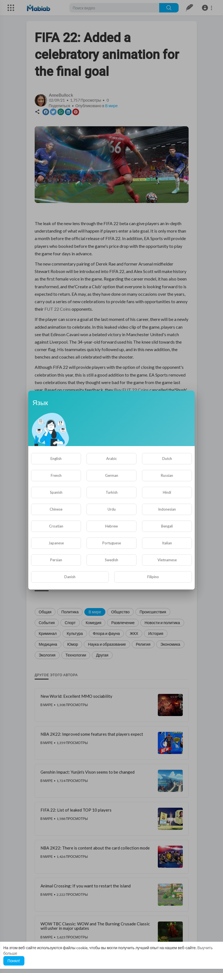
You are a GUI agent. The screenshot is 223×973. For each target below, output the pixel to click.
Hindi (167, 492)
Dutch (167, 458)
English (56, 458)
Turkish (112, 492)
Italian (167, 543)
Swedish (111, 560)
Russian (167, 475)
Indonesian (167, 509)
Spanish (56, 492)
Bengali (167, 526)
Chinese (56, 509)
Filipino (153, 577)
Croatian (56, 526)
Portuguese (111, 543)
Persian (56, 560)
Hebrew (111, 526)
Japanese (56, 543)
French (56, 475)
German (111, 475)
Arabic (111, 458)
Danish (69, 577)
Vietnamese (167, 560)
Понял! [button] (13, 960)
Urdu (112, 509)
